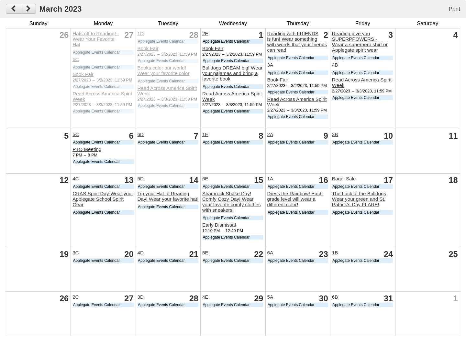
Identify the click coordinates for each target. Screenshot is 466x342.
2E (205, 33)
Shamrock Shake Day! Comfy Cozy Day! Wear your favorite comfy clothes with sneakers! (231, 202)
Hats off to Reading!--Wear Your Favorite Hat (95, 39)
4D (141, 252)
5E (205, 252)
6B (335, 297)
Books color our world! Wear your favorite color (164, 70)
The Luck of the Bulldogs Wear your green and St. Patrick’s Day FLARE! (359, 199)
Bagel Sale (344, 178)
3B (335, 134)
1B (335, 252)
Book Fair (83, 74)
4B (335, 65)
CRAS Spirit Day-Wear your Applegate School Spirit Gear (102, 199)
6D (141, 134)
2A (270, 134)
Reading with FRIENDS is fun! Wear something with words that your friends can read (297, 42)
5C (75, 134)
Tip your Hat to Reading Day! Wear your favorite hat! (168, 196)
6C (75, 59)
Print (454, 8)
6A (270, 252)
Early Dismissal (219, 225)
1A (270, 178)
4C (75, 178)
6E (205, 178)
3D (141, 297)
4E (205, 297)
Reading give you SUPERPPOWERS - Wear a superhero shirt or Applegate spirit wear (360, 42)
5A (270, 297)
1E (205, 134)
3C (75, 252)
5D (141, 178)
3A (270, 65)
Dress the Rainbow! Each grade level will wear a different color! (294, 199)
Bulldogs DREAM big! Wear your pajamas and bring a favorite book (232, 73)
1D (141, 33)
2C (75, 297)
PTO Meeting (86, 149)
